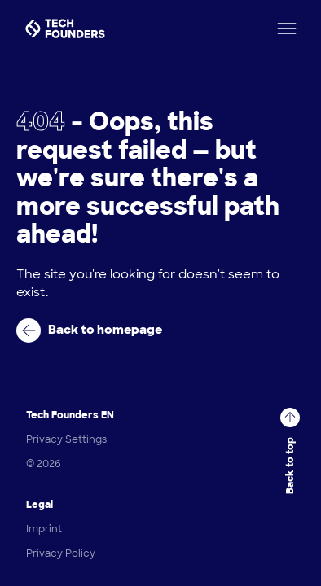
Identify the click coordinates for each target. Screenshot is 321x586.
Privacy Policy (60, 553)
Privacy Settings (66, 439)
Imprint (44, 529)
